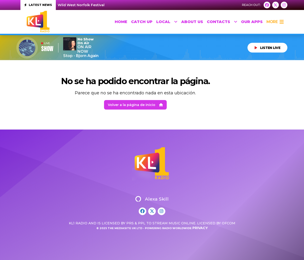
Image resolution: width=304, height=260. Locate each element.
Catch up (141, 21)
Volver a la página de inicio (135, 105)
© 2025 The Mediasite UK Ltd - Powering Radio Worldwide (144, 228)
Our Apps (252, 21)
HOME (121, 21)
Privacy (200, 228)
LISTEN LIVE (267, 48)
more (275, 22)
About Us (192, 21)
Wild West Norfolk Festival (81, 5)
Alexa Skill (152, 199)
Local (166, 22)
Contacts (222, 22)
